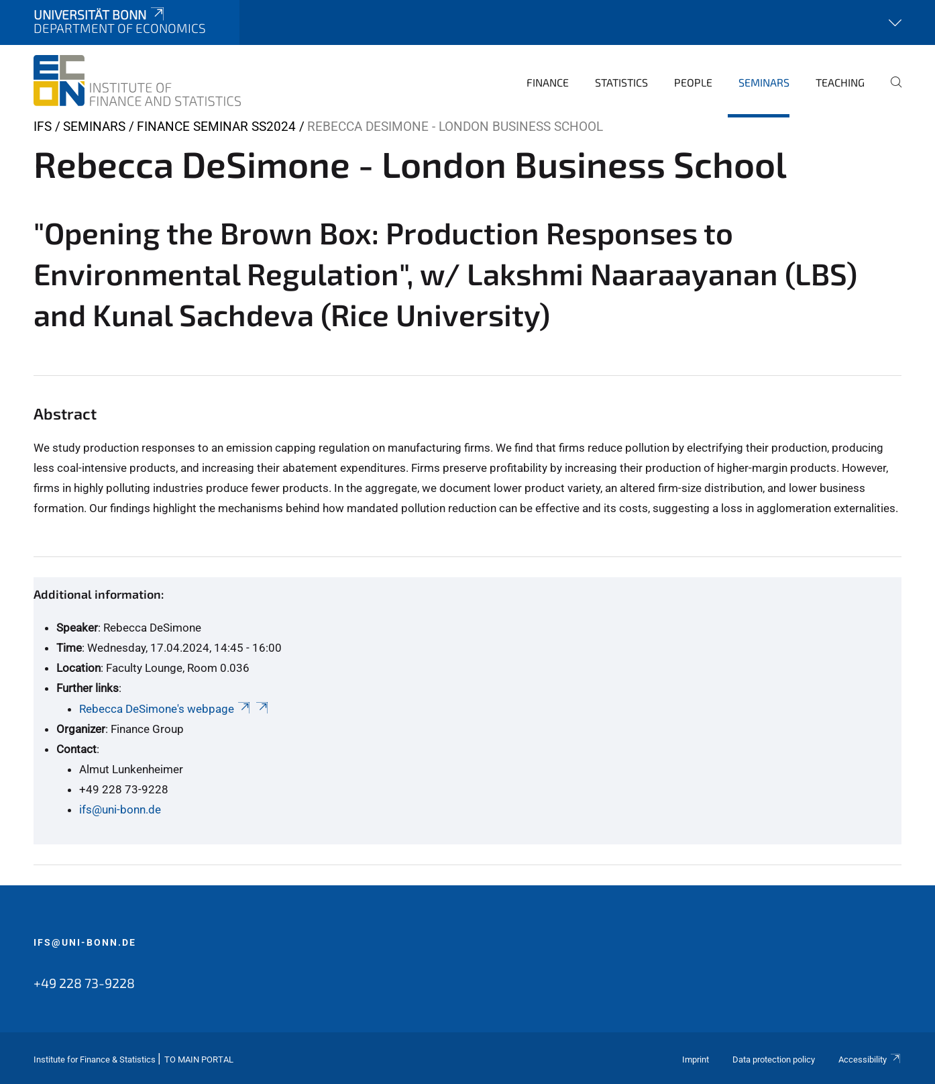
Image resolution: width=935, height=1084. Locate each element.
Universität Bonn (100, 14)
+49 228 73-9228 (84, 983)
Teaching (840, 82)
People (693, 82)
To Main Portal (198, 1059)
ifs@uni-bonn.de (120, 809)
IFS (43, 126)
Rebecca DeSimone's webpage (165, 709)
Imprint (695, 1059)
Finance (548, 82)
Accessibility (869, 1059)
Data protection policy (773, 1059)
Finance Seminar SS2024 (216, 126)
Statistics (621, 82)
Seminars (763, 82)
